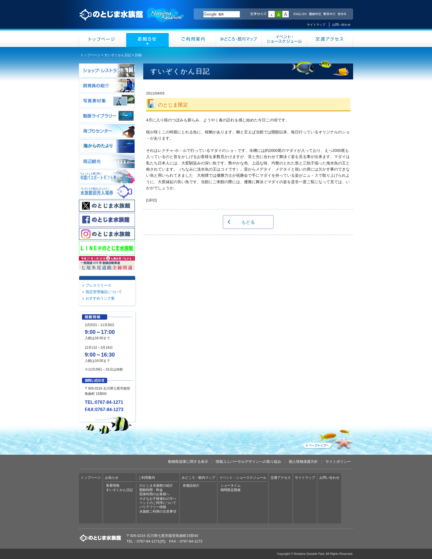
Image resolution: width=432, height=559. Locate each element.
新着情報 (112, 485)
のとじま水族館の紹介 (156, 485)
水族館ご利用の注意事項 (157, 511)
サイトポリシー (338, 461)
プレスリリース (98, 285)
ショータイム (230, 485)
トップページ (102, 38)
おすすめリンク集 (100, 298)
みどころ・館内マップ (239, 38)
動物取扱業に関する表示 (188, 461)
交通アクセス (330, 38)
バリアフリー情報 (152, 507)
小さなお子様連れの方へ (157, 499)
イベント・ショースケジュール (284, 38)
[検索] (221, 14)
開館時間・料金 (151, 490)
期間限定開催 (230, 490)
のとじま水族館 (132, 20)
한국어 (342, 14)
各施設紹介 (191, 485)
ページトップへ (327, 438)
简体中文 (315, 14)
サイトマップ (316, 24)
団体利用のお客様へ (154, 494)
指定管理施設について (104, 292)
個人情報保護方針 (303, 461)
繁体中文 (329, 14)
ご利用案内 (193, 38)
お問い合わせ (341, 24)
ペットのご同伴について (157, 503)
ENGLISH (300, 14)
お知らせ (147, 38)
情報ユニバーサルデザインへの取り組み (248, 461)
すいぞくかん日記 (117, 55)
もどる (248, 222)
